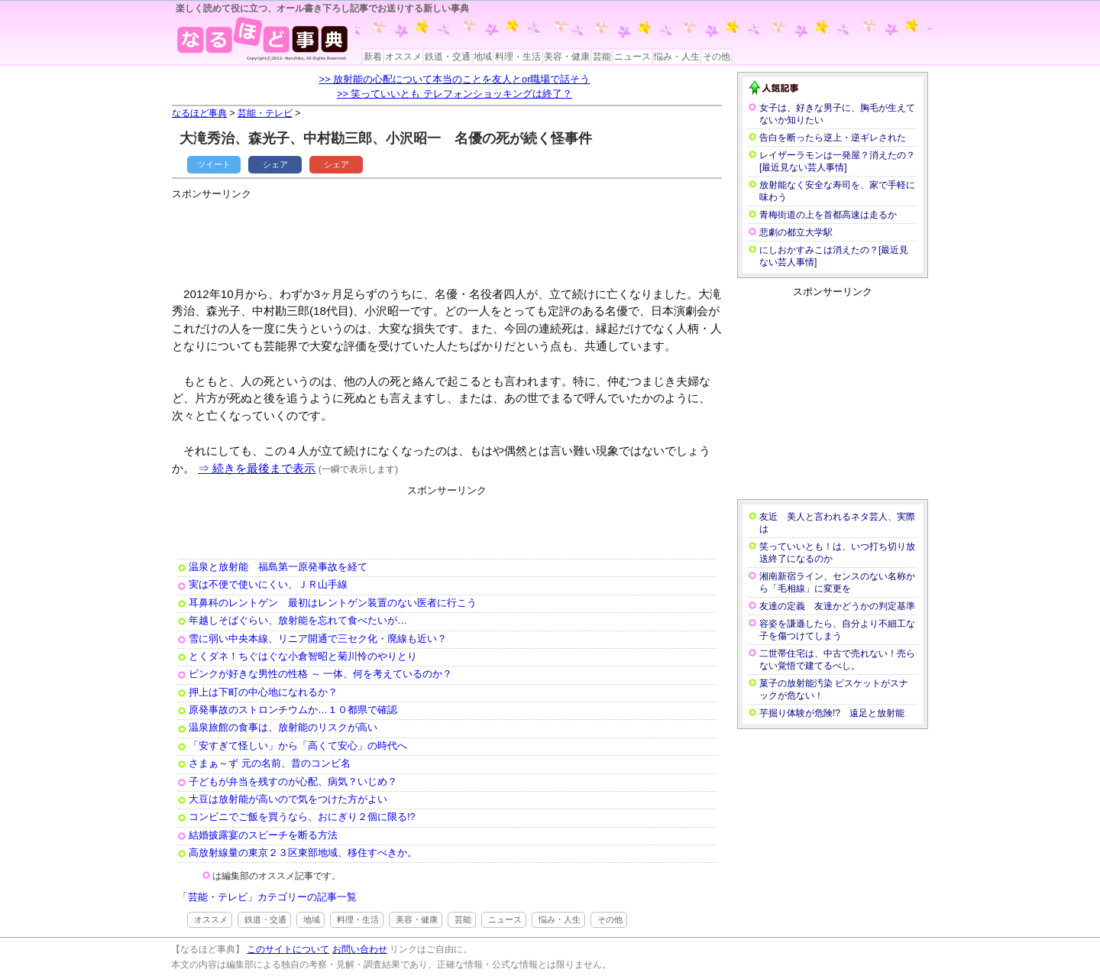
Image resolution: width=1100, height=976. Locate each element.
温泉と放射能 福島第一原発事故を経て (278, 566)
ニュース (632, 56)
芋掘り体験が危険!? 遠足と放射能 (831, 713)
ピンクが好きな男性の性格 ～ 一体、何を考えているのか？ (320, 673)
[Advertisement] (450, 237)
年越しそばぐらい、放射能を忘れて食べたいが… (298, 620)
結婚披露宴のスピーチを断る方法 (263, 835)
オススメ (403, 56)
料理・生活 (518, 56)
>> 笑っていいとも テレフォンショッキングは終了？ (454, 93)
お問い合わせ (359, 949)
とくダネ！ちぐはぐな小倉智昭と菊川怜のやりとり (303, 656)
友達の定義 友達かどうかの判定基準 (837, 606)
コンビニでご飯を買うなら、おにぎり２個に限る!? (302, 816)
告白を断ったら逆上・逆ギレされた (832, 137)
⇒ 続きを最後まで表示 (256, 468)
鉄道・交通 (448, 56)
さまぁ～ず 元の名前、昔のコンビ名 (270, 763)
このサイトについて (288, 949)
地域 (483, 56)
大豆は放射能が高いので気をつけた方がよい (288, 799)
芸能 (602, 56)
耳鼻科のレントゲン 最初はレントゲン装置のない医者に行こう (333, 602)
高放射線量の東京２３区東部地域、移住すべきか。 (303, 852)
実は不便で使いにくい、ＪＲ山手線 (268, 584)
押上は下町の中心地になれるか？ (263, 692)
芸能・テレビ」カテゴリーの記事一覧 (272, 897)
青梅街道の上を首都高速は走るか (828, 214)
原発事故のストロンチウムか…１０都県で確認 (293, 709)
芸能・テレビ (265, 113)
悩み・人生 (677, 56)
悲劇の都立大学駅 (796, 232)
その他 (716, 56)
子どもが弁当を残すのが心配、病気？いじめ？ (293, 781)
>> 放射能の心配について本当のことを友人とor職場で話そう (454, 79)
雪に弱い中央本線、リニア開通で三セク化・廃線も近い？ (318, 638)
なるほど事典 (199, 113)
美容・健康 (567, 56)
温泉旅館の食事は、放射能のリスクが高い (283, 727)
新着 (373, 56)
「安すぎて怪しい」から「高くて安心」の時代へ (298, 745)
